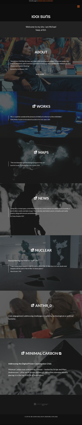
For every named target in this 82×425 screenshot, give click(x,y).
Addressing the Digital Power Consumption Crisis (29, 364)
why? (51, 1)
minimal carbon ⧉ (43, 354)
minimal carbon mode (43, 1)
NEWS (43, 198)
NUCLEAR (43, 250)
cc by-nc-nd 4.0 (30, 417)
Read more (41, 74)
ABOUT (41, 52)
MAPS (43, 152)
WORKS (43, 106)
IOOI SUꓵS (41, 17)
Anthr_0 (43, 306)
